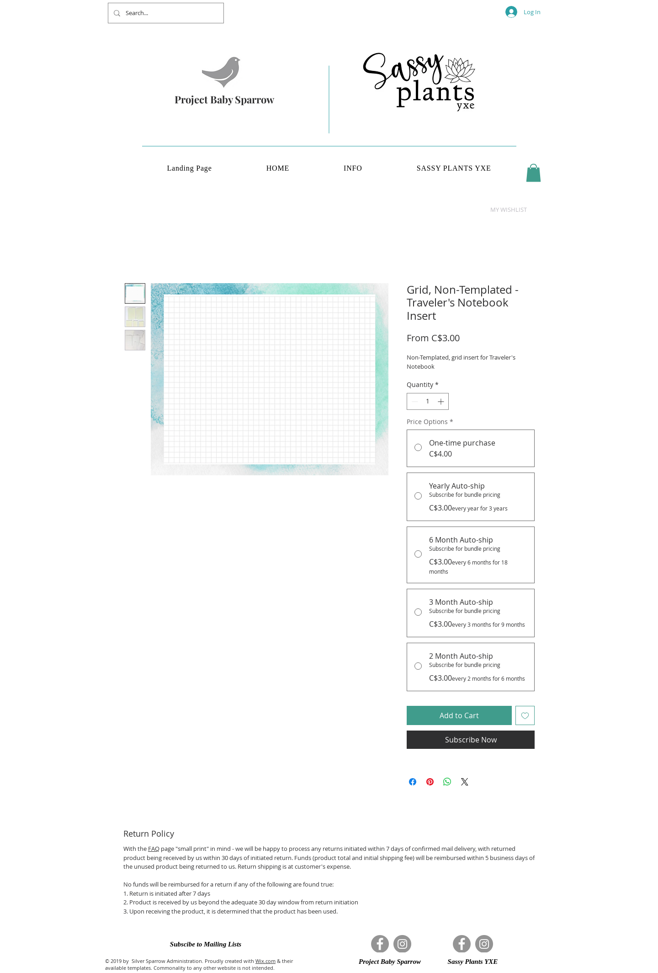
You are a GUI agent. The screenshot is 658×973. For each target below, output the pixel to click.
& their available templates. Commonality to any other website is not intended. (199, 964)
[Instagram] (402, 944)
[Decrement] (413, 401)
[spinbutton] (427, 401)
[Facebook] (380, 944)
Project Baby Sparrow (224, 99)
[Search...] (165, 13)
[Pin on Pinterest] (430, 781)
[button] (533, 173)
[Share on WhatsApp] (447, 781)
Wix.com (265, 960)
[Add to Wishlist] (525, 715)
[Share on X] (464, 781)
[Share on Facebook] (412, 781)
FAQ (153, 848)
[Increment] (441, 401)
